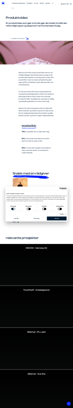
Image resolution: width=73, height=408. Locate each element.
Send (16, 222)
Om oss (36, 3)
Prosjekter (30, 3)
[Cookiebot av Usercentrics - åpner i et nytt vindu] (60, 189)
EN (71, 4)
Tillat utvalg (36, 218)
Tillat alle (57, 218)
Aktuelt (42, 3)
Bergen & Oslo (65, 4)
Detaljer (62, 214)
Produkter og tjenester (18, 3)
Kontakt (47, 3)
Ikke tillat (16, 218)
